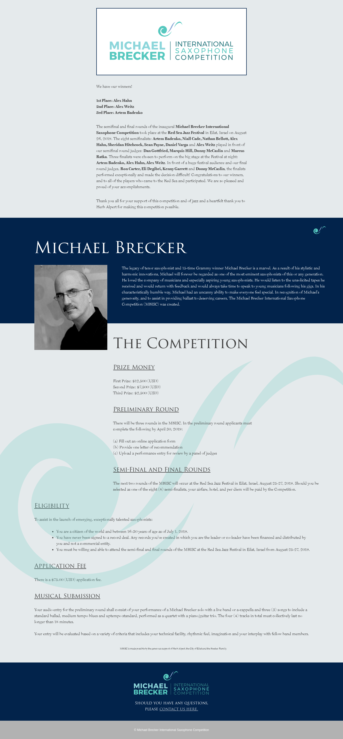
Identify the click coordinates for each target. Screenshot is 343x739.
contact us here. (178, 709)
